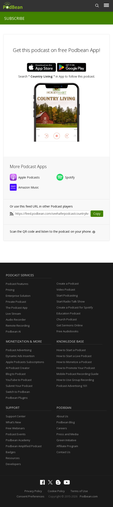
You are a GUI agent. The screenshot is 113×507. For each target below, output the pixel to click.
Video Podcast (65, 289)
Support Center (16, 416)
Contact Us (63, 452)
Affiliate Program (67, 446)
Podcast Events (16, 434)
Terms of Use (79, 491)
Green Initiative (66, 440)
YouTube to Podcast (19, 380)
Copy (96, 214)
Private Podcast (16, 302)
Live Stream (13, 313)
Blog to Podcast (16, 374)
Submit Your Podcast (19, 386)
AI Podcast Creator (18, 368)
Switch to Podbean (18, 392)
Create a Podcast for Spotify (74, 307)
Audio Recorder (16, 319)
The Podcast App (17, 308)
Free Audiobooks (67, 331)
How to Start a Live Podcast (73, 356)
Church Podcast (66, 319)
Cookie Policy (56, 491)
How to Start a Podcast (71, 350)
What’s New (13, 422)
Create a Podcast (67, 283)
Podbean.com (89, 496)
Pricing (10, 290)
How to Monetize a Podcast (74, 362)
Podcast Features (17, 284)
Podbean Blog (65, 422)
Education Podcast (68, 313)
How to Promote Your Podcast (75, 368)
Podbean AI (13, 331)
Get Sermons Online (69, 325)
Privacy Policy (33, 491)
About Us (62, 416)
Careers (61, 428)
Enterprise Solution (18, 296)
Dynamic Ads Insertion (20, 356)
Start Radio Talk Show (70, 301)
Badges (11, 452)
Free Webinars (15, 428)
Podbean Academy (18, 440)
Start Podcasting (67, 295)
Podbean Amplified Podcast (24, 446)
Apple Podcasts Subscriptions (25, 362)
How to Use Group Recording (75, 380)
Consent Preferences (30, 496)
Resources (13, 458)
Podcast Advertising (18, 350)
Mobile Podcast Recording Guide (77, 374)
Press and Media (67, 434)
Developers (13, 464)
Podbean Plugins (17, 398)
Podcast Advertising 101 (71, 386)
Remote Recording (17, 325)
